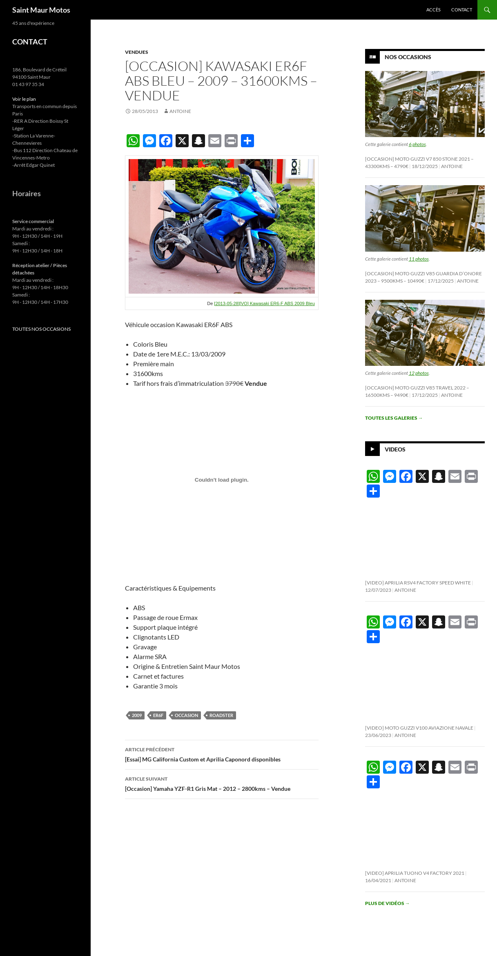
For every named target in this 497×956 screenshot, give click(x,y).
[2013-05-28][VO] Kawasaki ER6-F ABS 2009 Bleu (264, 303)
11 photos (419, 259)
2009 (137, 715)
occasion (186, 715)
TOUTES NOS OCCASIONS (41, 329)
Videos (395, 449)
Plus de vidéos (387, 903)
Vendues (136, 52)
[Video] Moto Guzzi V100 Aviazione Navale (419, 728)
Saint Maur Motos (41, 9)
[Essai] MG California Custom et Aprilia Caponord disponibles (222, 754)
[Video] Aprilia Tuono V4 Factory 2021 (414, 873)
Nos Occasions (408, 56)
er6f (158, 715)
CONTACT (29, 41)
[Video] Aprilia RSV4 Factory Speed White (418, 583)
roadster (221, 715)
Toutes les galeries (394, 418)
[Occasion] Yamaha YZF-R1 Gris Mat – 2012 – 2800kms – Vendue (222, 783)
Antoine (180, 111)
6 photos (417, 144)
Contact (461, 9)
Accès (433, 9)
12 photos (419, 373)
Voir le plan (24, 99)
